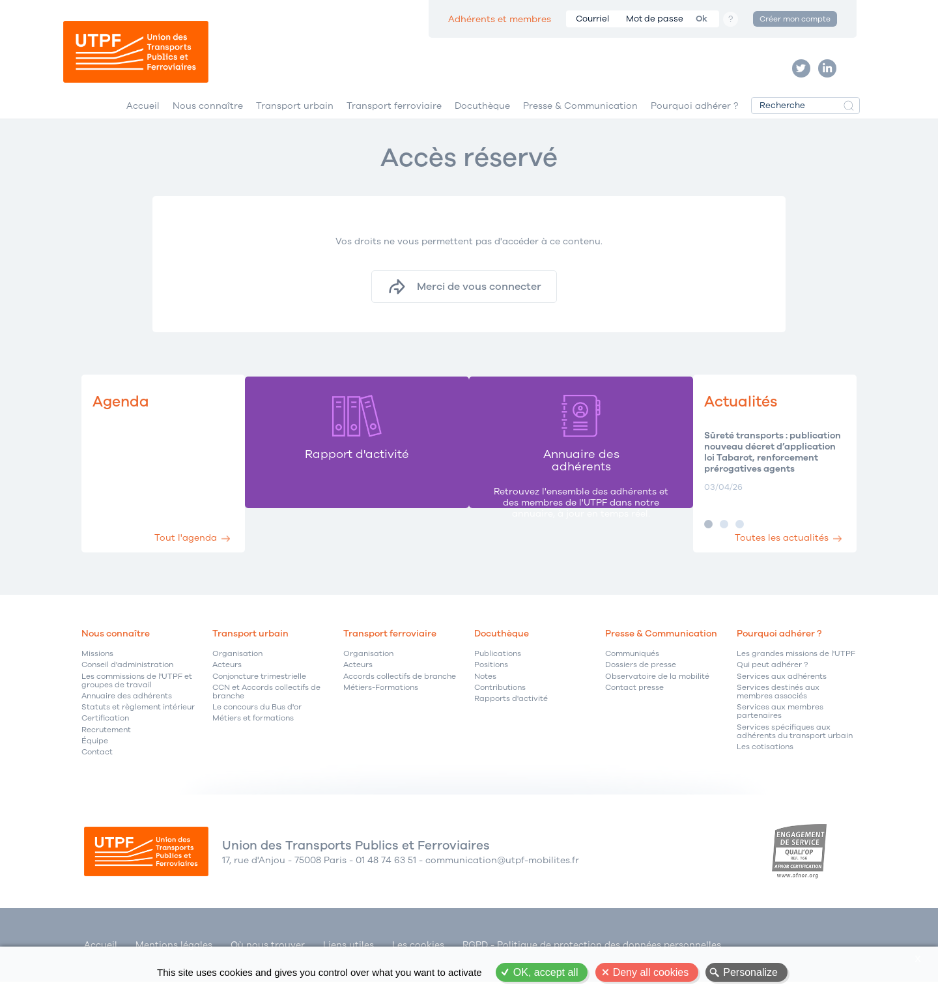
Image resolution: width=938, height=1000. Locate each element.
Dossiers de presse (640, 684)
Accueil (143, 123)
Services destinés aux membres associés (778, 711)
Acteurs (227, 684)
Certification (105, 738)
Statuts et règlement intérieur (138, 726)
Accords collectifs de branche (399, 695)
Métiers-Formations (380, 707)
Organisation (237, 673)
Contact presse (634, 707)
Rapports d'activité (511, 718)
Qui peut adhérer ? (772, 684)
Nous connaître (208, 123)
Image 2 (704, 543)
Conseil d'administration (127, 684)
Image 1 (689, 543)
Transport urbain (295, 123)
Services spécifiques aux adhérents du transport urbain (795, 750)
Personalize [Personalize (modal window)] (750, 972)
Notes (485, 695)
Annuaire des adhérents (126, 715)
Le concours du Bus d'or (257, 726)
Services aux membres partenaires (780, 730)
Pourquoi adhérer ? (694, 123)
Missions (97, 673)
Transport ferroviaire (394, 123)
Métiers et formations (253, 738)
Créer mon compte (795, 19)
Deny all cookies (651, 972)
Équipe (94, 760)
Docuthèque (482, 123)
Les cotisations (765, 766)
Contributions (500, 707)
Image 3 (720, 543)
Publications (497, 673)
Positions (491, 684)
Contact (97, 771)
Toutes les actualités (774, 553)
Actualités (727, 420)
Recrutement (106, 749)
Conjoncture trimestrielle (259, 695)
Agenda (124, 420)
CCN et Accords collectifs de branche (266, 711)
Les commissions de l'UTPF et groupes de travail (136, 699)
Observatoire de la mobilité (657, 695)
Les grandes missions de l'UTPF (796, 673)
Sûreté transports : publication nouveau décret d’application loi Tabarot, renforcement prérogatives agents (757, 472)
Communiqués (632, 673)
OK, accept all (545, 972)
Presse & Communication (580, 123)
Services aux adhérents (782, 695)
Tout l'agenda (197, 553)
